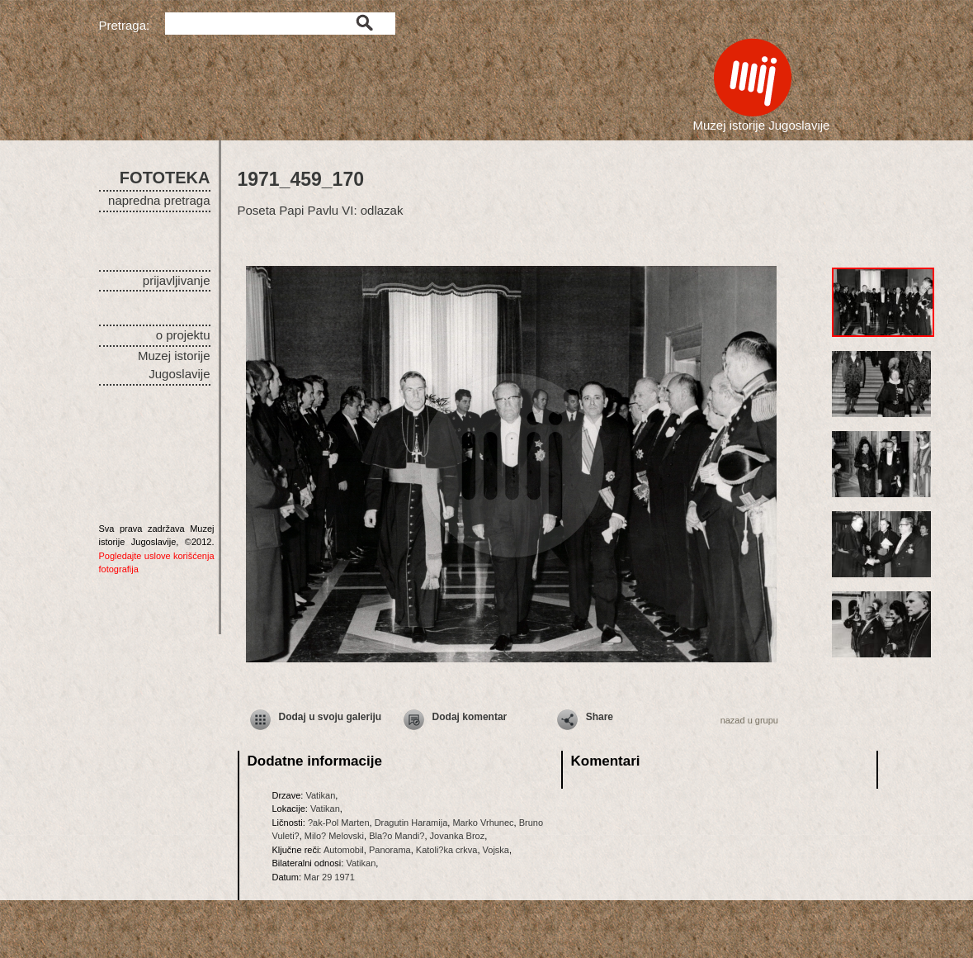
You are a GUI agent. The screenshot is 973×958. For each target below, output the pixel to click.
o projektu (183, 335)
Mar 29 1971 (329, 877)
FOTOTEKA (165, 177)
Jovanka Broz (457, 836)
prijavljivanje (176, 280)
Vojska (496, 850)
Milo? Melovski (334, 836)
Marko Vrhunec (482, 823)
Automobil (344, 850)
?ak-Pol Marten (339, 823)
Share (599, 717)
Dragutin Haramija (411, 823)
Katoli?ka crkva (447, 850)
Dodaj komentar (470, 717)
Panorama (390, 850)
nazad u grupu (749, 720)
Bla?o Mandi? (396, 836)
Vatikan (320, 795)
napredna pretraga (159, 200)
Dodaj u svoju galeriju (330, 717)
